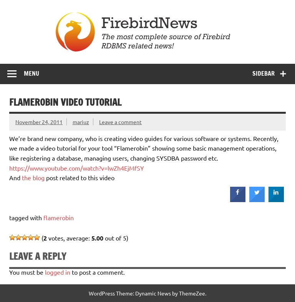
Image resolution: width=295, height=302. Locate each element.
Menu (31, 73)
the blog (33, 177)
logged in (57, 272)
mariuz (81, 121)
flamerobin (58, 217)
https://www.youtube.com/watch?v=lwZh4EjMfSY (76, 168)
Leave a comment (120, 121)
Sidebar (263, 73)
